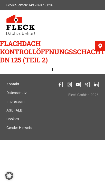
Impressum (15, 101)
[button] (9, 175)
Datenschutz (16, 93)
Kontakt (12, 84)
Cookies (12, 119)
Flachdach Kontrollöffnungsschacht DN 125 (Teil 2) (52, 51)
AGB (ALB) (15, 110)
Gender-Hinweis (19, 128)
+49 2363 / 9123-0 (41, 5)
